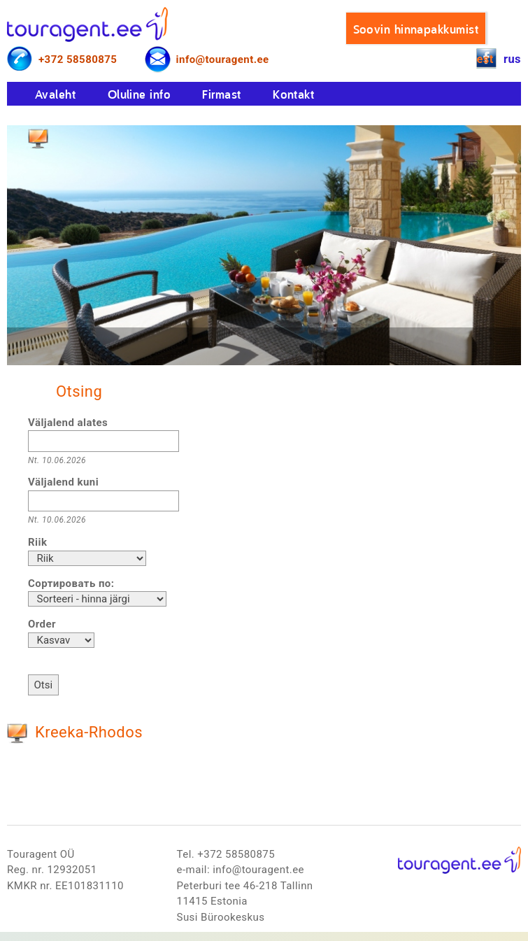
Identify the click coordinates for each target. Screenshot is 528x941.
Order (42, 624)
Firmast (221, 94)
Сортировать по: (71, 583)
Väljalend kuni (63, 482)
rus (512, 59)
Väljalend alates (68, 422)
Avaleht (55, 94)
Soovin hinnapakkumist (415, 29)
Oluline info (139, 94)
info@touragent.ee (222, 59)
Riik (37, 542)
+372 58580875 (77, 59)
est (484, 59)
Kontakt (293, 94)
